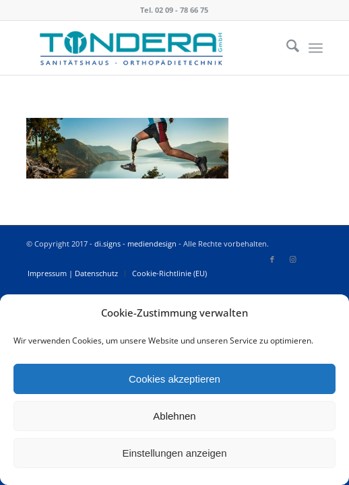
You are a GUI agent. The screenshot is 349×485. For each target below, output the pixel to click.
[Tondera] (144, 48)
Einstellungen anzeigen (174, 453)
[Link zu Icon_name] (313, 259)
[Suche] (286, 48)
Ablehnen (174, 416)
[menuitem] (286, 48)
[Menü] (316, 48)
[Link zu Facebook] (272, 259)
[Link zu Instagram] (292, 259)
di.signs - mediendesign (135, 243)
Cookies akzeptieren (174, 379)
